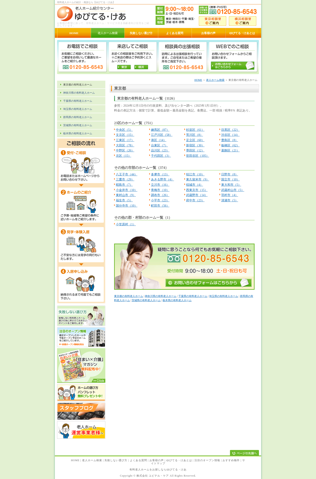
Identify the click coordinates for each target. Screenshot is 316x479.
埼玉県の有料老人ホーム (223, 296)
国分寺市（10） (126, 205)
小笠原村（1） (126, 224)
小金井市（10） (126, 190)
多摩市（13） (160, 174)
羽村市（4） (229, 195)
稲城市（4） (194, 184)
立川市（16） (160, 184)
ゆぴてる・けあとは (179, 460)
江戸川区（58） (161, 135)
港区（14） (158, 140)
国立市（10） (230, 179)
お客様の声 (156, 460)
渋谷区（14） (230, 135)
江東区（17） (125, 140)
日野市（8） (229, 174)
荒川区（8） (194, 135)
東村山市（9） (126, 195)
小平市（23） (160, 200)
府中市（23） (195, 200)
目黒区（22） (230, 129)
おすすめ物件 (231, 460)
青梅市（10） (160, 190)
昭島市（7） (124, 184)
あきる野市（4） (162, 179)
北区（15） (123, 155)
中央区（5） (124, 129)
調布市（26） (160, 195)
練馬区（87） (160, 129)
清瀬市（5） (229, 200)
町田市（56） (160, 205)
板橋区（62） (230, 145)
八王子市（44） (126, 174)
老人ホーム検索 (215, 80)
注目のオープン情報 (207, 460)
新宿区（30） (195, 145)
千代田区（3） (161, 155)
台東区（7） (159, 145)
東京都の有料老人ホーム (128, 296)
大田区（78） (125, 145)
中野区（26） (125, 150)
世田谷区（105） (197, 155)
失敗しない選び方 (115, 460)
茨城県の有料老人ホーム (146, 300)
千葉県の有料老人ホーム (192, 296)
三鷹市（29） (125, 179)
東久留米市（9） (197, 179)
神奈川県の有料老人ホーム (160, 296)
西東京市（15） (197, 190)
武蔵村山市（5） (232, 190)
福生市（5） (124, 200)
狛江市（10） (195, 174)
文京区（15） (125, 135)
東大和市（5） (231, 184)
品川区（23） (160, 150)
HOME (198, 80)
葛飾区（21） (230, 150)
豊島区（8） (229, 140)
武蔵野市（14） (197, 195)
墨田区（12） (195, 150)
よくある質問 (138, 460)
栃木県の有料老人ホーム (177, 300)
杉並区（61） (195, 129)
